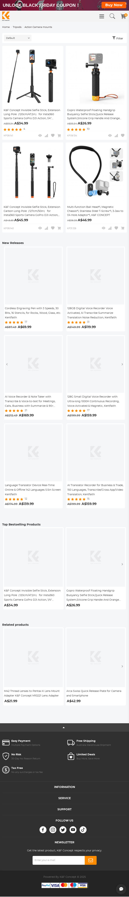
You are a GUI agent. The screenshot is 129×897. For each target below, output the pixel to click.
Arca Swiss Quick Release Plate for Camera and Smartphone (93, 693)
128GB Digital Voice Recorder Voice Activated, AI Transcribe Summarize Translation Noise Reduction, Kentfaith (92, 313)
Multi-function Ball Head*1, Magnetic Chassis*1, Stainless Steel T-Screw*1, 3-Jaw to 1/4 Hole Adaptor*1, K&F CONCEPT (95, 211)
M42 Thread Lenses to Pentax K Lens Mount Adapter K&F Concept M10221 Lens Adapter (32, 693)
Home (6, 27)
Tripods (17, 27)
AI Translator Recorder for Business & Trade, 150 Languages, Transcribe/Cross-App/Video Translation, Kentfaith (95, 490)
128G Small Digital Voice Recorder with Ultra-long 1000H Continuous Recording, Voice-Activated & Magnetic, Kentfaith (93, 402)
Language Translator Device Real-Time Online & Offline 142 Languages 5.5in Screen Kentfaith (33, 490)
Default (10, 38)
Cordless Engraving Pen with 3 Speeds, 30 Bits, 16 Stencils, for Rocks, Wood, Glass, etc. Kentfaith (33, 313)
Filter (119, 39)
